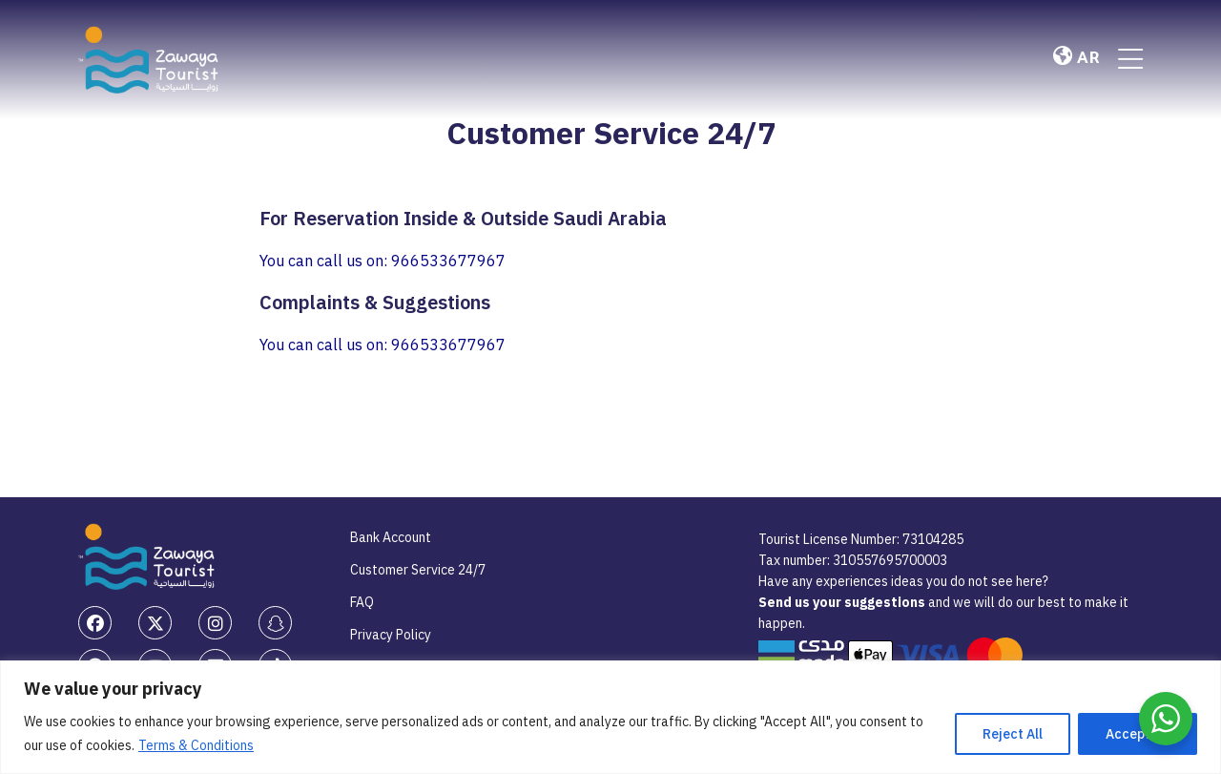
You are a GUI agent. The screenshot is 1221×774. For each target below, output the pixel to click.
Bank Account (390, 537)
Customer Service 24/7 (418, 569)
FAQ (362, 602)
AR (1076, 58)
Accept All (1137, 734)
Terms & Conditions (196, 745)
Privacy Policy (390, 634)
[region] (610, 717)
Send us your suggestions (843, 602)
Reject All (1013, 734)
